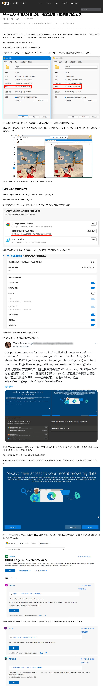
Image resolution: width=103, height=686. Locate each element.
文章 (48, 3)
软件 (57, 3)
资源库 (64, 3)
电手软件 (75, 3)
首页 (40, 3)
